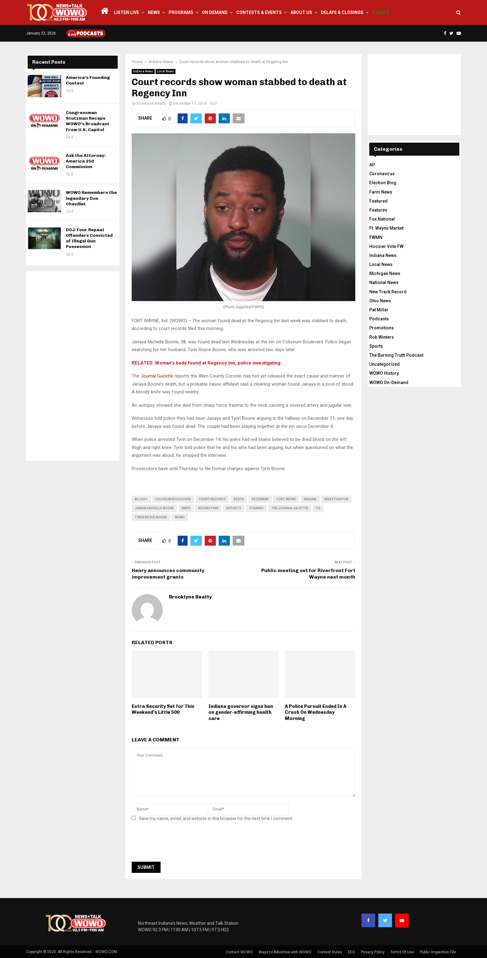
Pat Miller (379, 309)
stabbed (256, 508)
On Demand (215, 12)
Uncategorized (384, 364)
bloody (141, 499)
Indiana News (143, 71)
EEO (351, 952)
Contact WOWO (239, 952)
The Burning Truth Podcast (396, 355)
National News (383, 282)
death (239, 499)
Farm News (380, 192)
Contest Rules (329, 952)
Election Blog (382, 182)
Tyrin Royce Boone (151, 517)
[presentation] (179, 843)
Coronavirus (382, 173)
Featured (378, 201)
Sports (376, 346)
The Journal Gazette (289, 508)
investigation (336, 499)
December (260, 499)
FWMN (375, 237)
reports (233, 508)
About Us (301, 12)
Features (378, 210)
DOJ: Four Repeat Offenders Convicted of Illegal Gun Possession (89, 238)
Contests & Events (259, 12)
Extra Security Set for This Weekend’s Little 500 (163, 709)
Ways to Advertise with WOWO (285, 952)
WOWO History (384, 373)
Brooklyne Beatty (151, 103)
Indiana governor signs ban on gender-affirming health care (240, 712)
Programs (181, 12)
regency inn (208, 508)
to (318, 508)
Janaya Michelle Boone (154, 508)
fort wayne (286, 499)
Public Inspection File (438, 952)
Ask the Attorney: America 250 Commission (86, 161)
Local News (165, 71)
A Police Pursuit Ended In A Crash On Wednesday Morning (315, 712)
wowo (180, 517)
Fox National (382, 219)
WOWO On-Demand (388, 382)
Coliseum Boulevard (173, 499)
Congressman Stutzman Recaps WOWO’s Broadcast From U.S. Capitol (87, 121)
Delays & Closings (342, 12)
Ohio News (380, 300)
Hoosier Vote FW (386, 246)
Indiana (310, 499)
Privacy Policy (373, 952)
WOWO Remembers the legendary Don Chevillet (91, 198)
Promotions (381, 327)
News (154, 12)
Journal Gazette (157, 376)
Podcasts (379, 318)
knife (186, 508)
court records (212, 499)
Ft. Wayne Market (386, 228)
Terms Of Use (402, 952)
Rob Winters (381, 337)
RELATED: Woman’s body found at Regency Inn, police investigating (207, 363)
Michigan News (384, 273)
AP (372, 164)
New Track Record (388, 291)
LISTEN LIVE (126, 12)
